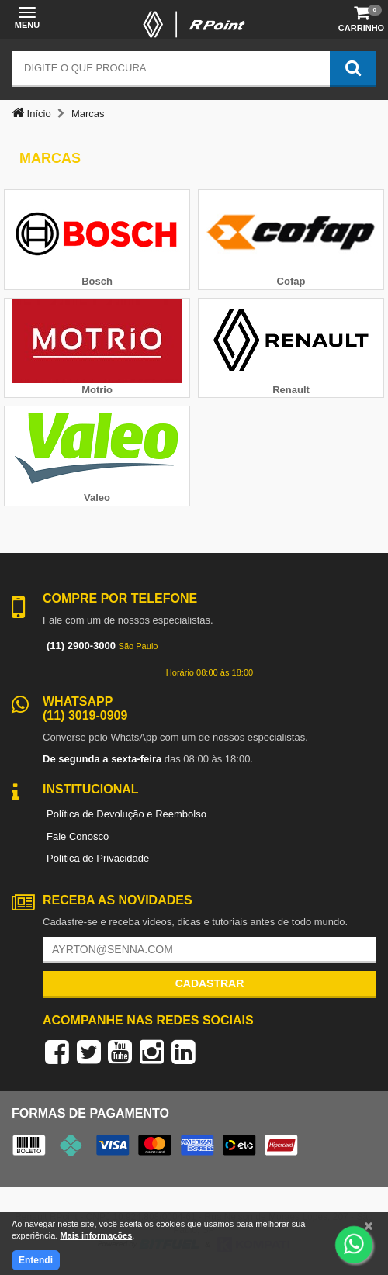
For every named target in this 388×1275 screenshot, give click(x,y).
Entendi (36, 1260)
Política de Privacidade (98, 858)
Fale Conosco (78, 836)
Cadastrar (209, 983)
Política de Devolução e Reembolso (126, 814)
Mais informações (96, 1235)
